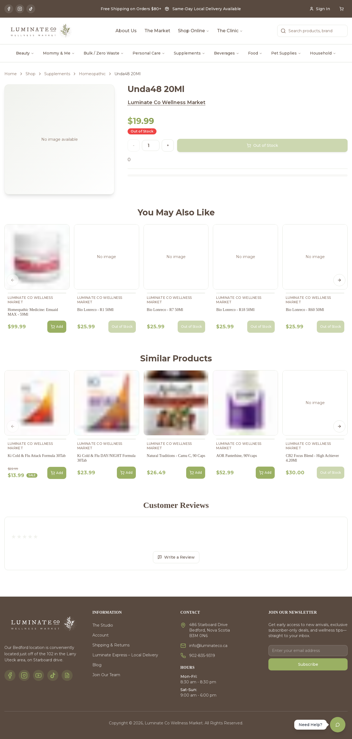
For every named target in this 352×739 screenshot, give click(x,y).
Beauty (25, 53)
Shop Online (193, 30)
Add (57, 326)
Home (10, 73)
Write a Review (176, 557)
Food (255, 53)
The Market (157, 30)
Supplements (189, 53)
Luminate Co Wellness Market (166, 102)
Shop (30, 73)
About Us (126, 30)
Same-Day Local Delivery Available (206, 8)
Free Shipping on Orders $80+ (131, 8)
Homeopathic (92, 73)
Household (323, 53)
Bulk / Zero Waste (104, 53)
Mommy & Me (59, 53)
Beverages (226, 53)
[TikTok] (30, 8)
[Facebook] (8, 8)
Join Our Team (106, 674)
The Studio (102, 625)
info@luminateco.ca (208, 645)
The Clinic (230, 30)
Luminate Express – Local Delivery (125, 655)
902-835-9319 (202, 655)
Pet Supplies (286, 53)
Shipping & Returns (111, 645)
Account (100, 635)
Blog (96, 664)
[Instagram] (19, 8)
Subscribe (308, 664)
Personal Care (149, 53)
